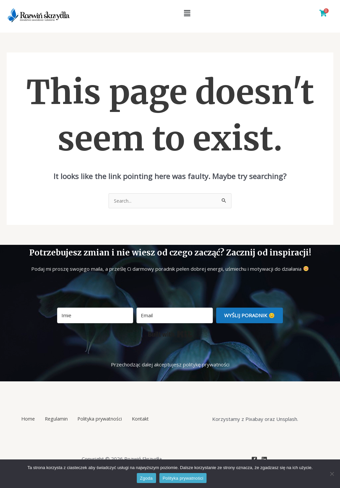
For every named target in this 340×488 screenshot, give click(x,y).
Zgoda (146, 478)
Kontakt (135, 419)
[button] (187, 13)
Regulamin (57, 419)
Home (33, 419)
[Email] (174, 316)
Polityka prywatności (97, 419)
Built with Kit (170, 335)
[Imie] (95, 316)
